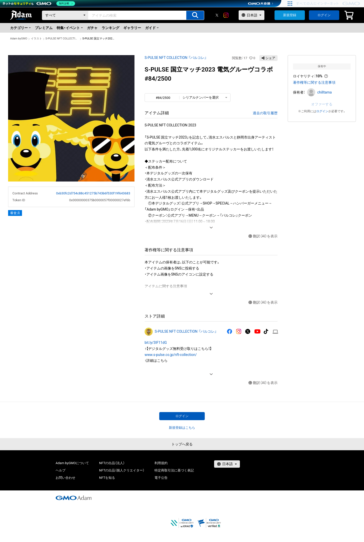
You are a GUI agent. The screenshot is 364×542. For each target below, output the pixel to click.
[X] (216, 15)
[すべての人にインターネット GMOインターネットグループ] (328, 3)
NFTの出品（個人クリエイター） (121, 470)
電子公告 (161, 478)
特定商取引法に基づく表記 (174, 470)
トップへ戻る (182, 444)
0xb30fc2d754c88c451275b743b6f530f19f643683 (93, 193)
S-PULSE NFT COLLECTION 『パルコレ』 (62, 38)
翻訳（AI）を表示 (263, 236)
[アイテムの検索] (195, 15)
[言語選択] (251, 15)
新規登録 (289, 15)
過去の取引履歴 (265, 113)
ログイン (324, 15)
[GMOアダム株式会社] (74, 497)
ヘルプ (60, 470)
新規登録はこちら (182, 428)
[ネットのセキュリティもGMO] (38, 3)
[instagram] (226, 15)
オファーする (321, 104)
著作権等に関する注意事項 (314, 82)
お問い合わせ (65, 478)
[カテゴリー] (65, 15)
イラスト (36, 38)
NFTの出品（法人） (112, 463)
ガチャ (92, 28)
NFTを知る (107, 478)
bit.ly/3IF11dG (156, 343)
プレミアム (44, 28)
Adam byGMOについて (72, 463)
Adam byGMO (18, 38)
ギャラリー (132, 28)
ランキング (110, 28)
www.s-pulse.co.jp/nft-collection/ (171, 355)
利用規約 (161, 463)
